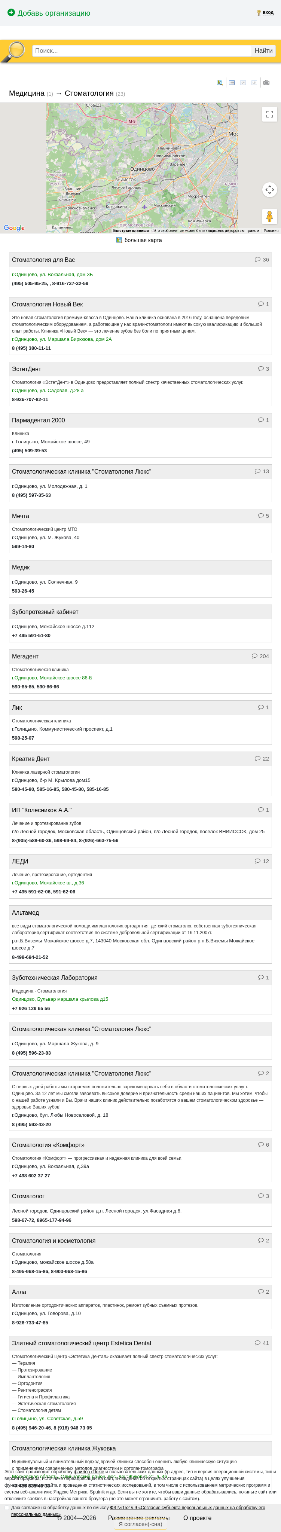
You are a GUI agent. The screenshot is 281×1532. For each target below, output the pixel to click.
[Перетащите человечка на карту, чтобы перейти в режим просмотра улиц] (269, 216)
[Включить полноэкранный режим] (269, 114)
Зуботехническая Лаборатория (55, 978)
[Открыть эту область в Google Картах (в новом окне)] (14, 228)
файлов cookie (89, 1471)
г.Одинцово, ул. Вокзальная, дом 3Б (52, 274)
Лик (17, 707)
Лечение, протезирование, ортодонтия (52, 874)
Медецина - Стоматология (39, 991)
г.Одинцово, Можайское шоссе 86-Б (52, 678)
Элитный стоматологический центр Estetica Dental (81, 1343)
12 (262, 861)
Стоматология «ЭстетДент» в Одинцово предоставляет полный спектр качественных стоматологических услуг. (127, 382)
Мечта (20, 516)
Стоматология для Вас (43, 260)
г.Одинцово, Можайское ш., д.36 (48, 883)
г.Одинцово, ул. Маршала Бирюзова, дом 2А (62, 339)
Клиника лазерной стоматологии (46, 772)
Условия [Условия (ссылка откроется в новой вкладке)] (271, 231)
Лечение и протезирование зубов (46, 823)
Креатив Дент (31, 759)
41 (262, 1343)
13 (262, 471)
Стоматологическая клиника (41, 721)
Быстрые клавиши (131, 231)
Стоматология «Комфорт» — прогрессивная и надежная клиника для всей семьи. (97, 1158)
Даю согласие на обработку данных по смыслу (138, 1511)
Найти (264, 50)
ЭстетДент (26, 369)
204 (260, 656)
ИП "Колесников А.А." (42, 810)
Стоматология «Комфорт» (48, 1145)
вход (268, 12)
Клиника (20, 433)
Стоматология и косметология (53, 1241)
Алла (19, 1292)
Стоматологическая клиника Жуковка (64, 1448)
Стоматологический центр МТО (44, 529)
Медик (21, 567)
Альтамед (25, 912)
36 (262, 259)
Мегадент (25, 656)
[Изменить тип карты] (14, 112)
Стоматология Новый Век (47, 304)
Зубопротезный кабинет (45, 612)
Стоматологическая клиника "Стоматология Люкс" (81, 471)
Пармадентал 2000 (38, 420)
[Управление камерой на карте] (269, 189)
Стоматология (89, 93)
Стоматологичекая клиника (40, 669)
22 (262, 758)
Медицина (27, 93)
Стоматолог (28, 1196)
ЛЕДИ (20, 861)
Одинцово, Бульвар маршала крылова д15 (60, 999)
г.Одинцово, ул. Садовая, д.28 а (48, 390)
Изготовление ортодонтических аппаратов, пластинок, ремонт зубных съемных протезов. (105, 1305)
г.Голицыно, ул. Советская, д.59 (47, 1418)
